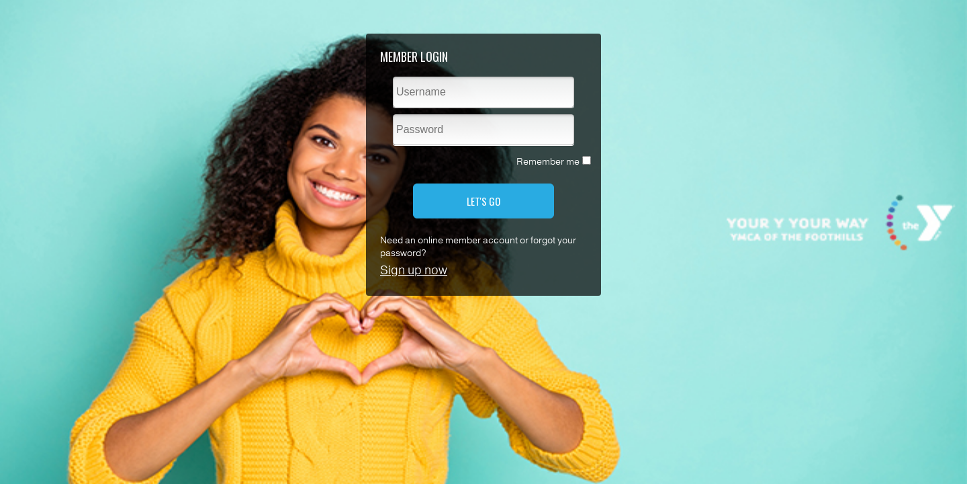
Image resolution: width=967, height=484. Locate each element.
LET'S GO (483, 201)
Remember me (548, 161)
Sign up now (413, 270)
